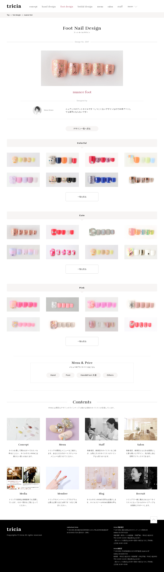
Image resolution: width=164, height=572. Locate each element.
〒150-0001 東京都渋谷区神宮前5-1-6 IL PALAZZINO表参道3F (87, 530)
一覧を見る (82, 197)
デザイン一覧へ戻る (82, 129)
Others (110, 375)
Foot (68, 375)
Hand (53, 375)
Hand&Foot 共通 (89, 375)
